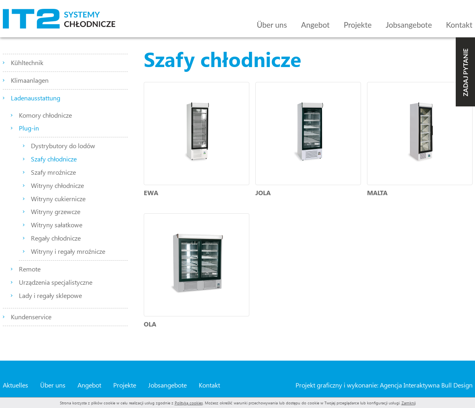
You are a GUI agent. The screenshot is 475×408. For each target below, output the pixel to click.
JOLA (263, 192)
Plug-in (29, 128)
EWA (151, 192)
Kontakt (459, 24)
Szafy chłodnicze (54, 159)
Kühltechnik (27, 62)
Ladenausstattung (35, 98)
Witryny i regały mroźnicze (68, 251)
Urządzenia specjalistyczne (55, 282)
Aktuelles (15, 385)
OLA (150, 324)
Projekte (358, 24)
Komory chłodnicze (45, 115)
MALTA (377, 192)
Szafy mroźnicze (53, 172)
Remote (30, 269)
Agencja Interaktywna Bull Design (426, 385)
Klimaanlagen (30, 80)
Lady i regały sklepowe (50, 295)
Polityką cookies (189, 402)
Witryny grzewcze (55, 211)
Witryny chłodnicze (57, 185)
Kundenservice (31, 316)
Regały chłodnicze (56, 238)
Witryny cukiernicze (58, 198)
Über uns (272, 24)
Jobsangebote (409, 24)
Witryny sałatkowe (56, 224)
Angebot (315, 24)
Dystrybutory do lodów (63, 145)
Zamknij (409, 402)
